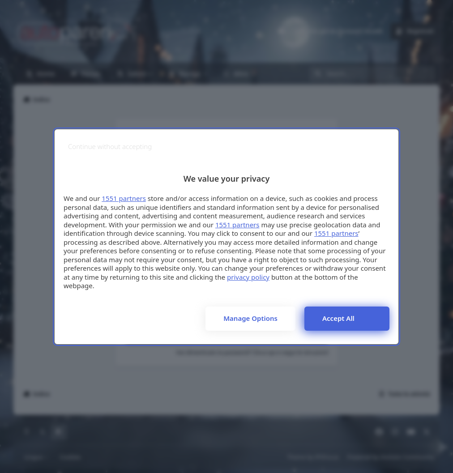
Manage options (250, 318)
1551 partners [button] (124, 198)
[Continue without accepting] (110, 146)
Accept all (338, 318)
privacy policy (248, 277)
